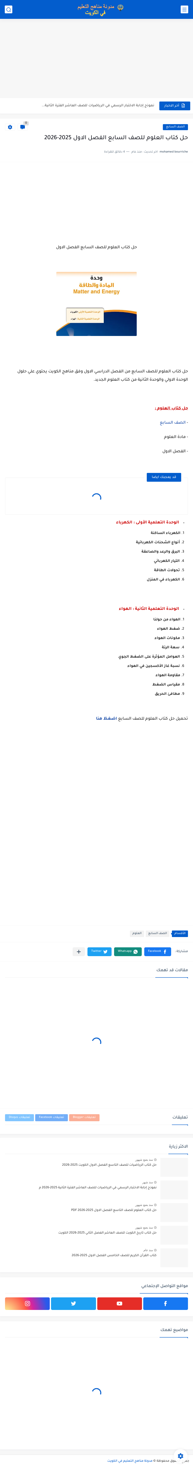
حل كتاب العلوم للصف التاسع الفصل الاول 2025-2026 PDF (114, 1210)
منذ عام (148, 1250)
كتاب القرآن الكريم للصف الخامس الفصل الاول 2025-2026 (114, 1255)
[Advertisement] (96, 59)
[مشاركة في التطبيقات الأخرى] (79, 951)
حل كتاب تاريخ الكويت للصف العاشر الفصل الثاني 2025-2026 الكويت (107, 1233)
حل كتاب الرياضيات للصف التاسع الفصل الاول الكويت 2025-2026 (109, 1165)
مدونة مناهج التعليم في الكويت (130, 1461)
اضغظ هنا (106, 719)
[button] (157, 951)
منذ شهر (147, 1182)
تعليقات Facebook (51, 1117)
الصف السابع (175, 127)
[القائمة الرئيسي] (184, 9)
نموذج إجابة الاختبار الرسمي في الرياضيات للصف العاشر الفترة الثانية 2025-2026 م (98, 1188)
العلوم (136, 933)
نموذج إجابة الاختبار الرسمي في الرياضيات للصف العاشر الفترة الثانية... (98, 106)
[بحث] (8, 9)
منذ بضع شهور (144, 1159)
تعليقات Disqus (19, 1117)
